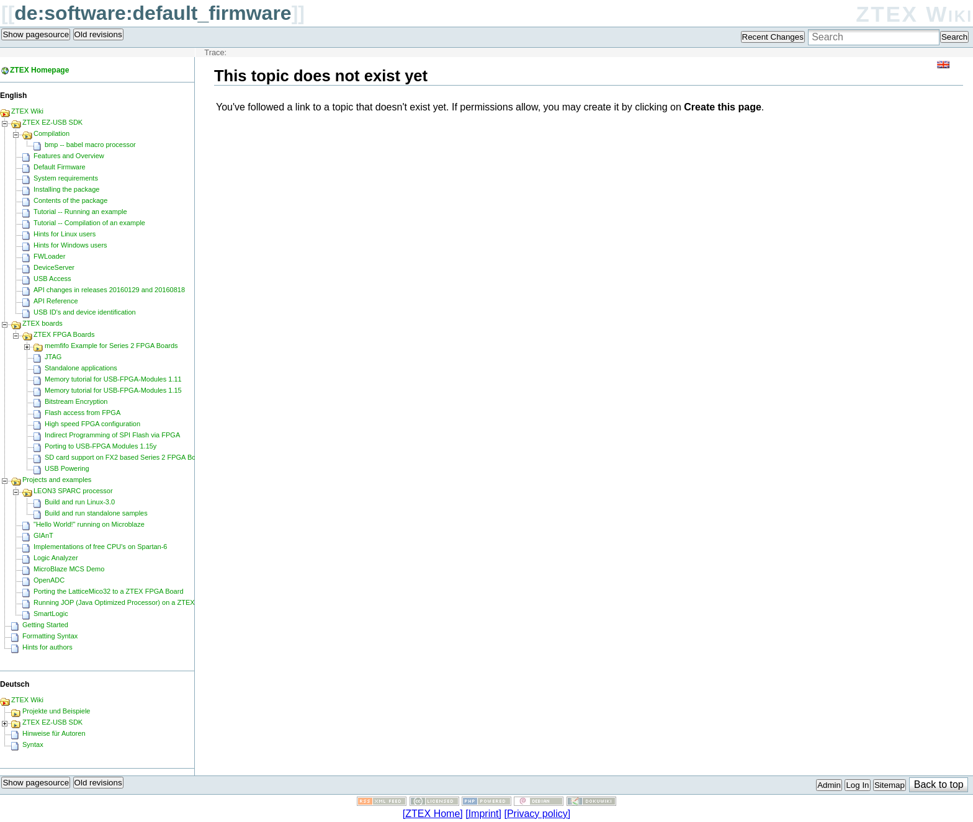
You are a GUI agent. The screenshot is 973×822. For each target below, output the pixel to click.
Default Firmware (60, 167)
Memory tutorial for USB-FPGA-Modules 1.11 (113, 379)
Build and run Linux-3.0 (80, 502)
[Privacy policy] (537, 813)
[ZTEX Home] (433, 813)
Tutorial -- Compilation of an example (89, 222)
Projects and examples (56, 479)
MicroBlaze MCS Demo (69, 569)
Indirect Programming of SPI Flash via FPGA (112, 435)
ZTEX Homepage (39, 70)
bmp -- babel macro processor (90, 144)
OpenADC (49, 580)
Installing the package (66, 189)
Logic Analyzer (56, 557)
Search (954, 37)
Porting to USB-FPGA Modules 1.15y (100, 446)
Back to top (939, 784)
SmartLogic (51, 613)
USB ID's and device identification (85, 312)
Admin (829, 785)
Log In (857, 785)
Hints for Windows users (70, 245)
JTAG (53, 356)
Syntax (32, 744)
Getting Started (45, 624)
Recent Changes (773, 37)
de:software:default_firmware (152, 13)
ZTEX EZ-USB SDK (52, 122)
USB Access (52, 278)
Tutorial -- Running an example (80, 211)
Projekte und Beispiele (56, 711)
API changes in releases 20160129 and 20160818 (109, 289)
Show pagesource (35, 34)
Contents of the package (70, 200)
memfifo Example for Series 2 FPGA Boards (111, 345)
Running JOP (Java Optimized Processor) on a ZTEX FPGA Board (134, 602)
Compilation (52, 133)
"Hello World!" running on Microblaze (89, 524)
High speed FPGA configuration (92, 423)
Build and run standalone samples (96, 513)
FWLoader (49, 256)
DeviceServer (54, 267)
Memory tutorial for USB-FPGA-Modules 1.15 (113, 390)
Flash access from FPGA (82, 412)
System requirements (66, 178)
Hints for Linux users (65, 234)
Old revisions (98, 34)
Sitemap (889, 785)
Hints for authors (47, 647)
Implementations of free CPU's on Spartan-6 (100, 546)
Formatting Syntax (50, 636)
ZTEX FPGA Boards (64, 334)
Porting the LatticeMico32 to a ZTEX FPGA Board (109, 591)
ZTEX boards (42, 323)
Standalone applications (81, 368)
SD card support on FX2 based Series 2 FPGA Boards (127, 457)
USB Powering (67, 468)
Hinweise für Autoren (54, 733)
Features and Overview (69, 155)
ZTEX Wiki (914, 14)
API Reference (56, 301)
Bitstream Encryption (76, 401)
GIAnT (43, 535)
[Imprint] (483, 813)
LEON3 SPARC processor (73, 490)
